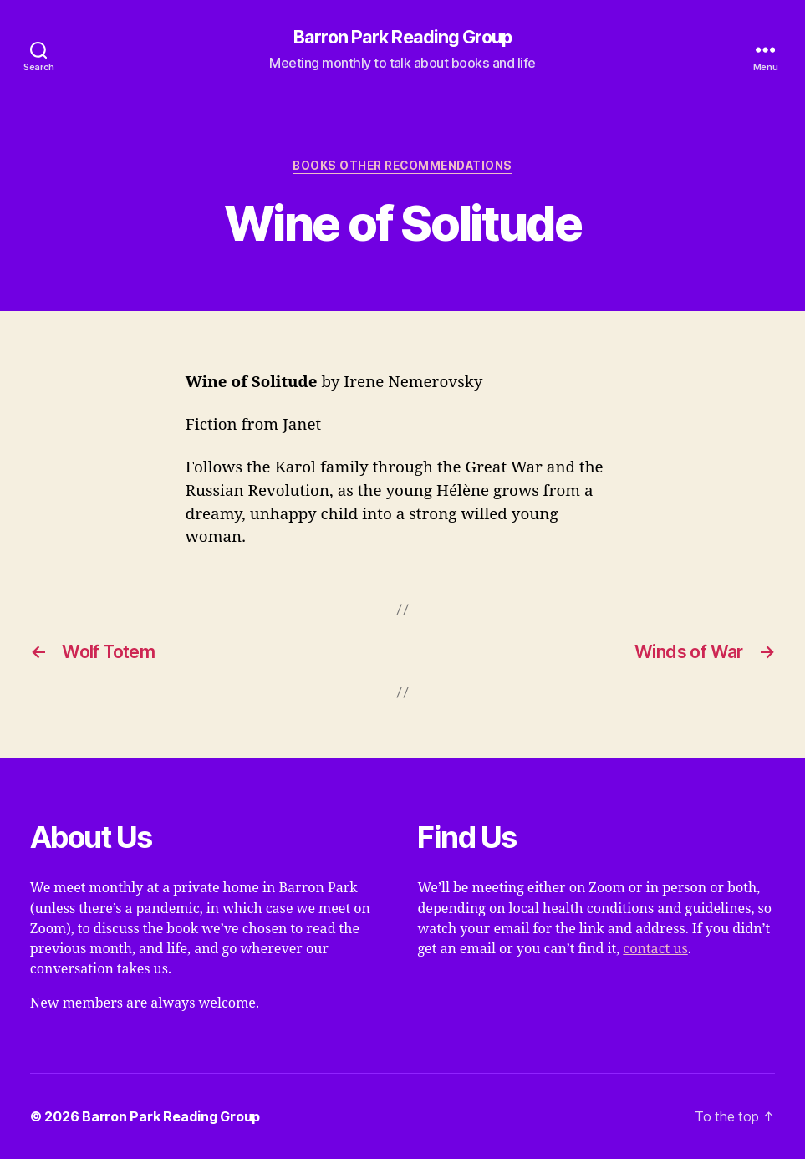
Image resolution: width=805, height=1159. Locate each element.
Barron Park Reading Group (402, 37)
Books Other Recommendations (402, 165)
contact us (655, 949)
